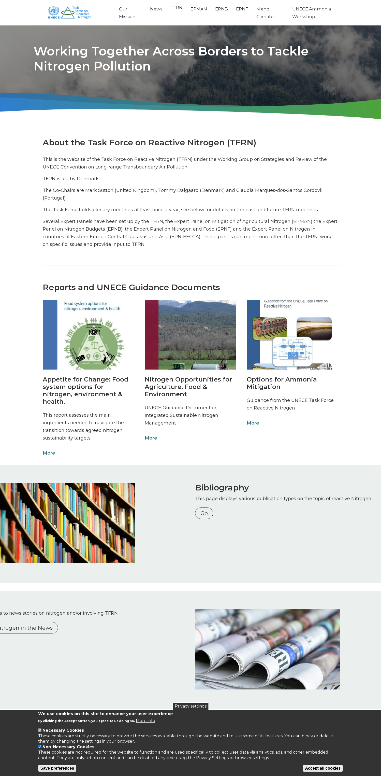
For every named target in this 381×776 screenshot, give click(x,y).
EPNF (247, 8)
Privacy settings (191, 706)
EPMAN (203, 8)
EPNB (226, 8)
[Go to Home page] (80, 12)
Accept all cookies (323, 768)
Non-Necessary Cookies (68, 746)
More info (145, 720)
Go (205, 521)
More (48, 453)
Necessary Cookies (63, 730)
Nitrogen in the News (75, 627)
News (161, 8)
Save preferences (57, 768)
